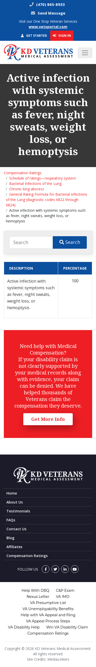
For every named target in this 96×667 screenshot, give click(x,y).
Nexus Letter (38, 596)
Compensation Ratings (22, 172)
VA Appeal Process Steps (48, 621)
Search (69, 242)
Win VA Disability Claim (67, 627)
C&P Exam (65, 590)
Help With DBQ (35, 590)
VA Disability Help (24, 627)
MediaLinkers (58, 659)
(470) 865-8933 (50, 4)
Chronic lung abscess (26, 188)
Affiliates (14, 546)
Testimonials (18, 511)
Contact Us (16, 528)
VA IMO (62, 596)
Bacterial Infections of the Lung (35, 183)
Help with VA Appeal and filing (48, 615)
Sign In (62, 35)
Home (11, 493)
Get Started (34, 35)
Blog (10, 537)
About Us (14, 502)
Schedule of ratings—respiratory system (42, 178)
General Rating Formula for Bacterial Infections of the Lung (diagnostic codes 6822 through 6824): (46, 199)
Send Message (51, 13)
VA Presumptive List (48, 602)
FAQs (10, 520)
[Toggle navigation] (85, 53)
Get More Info (48, 419)
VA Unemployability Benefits (48, 609)
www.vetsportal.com (48, 26)
